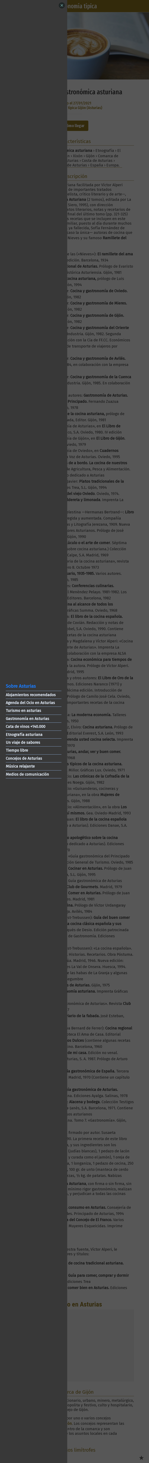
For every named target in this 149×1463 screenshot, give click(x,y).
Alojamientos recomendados (31, 695)
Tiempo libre (17, 750)
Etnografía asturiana (24, 734)
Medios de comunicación (27, 774)
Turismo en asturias (23, 710)
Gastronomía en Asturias (27, 718)
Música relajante (20, 766)
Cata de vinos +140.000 (25, 726)
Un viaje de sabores (23, 742)
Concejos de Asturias (24, 758)
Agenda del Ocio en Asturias (30, 702)
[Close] (62, 5)
